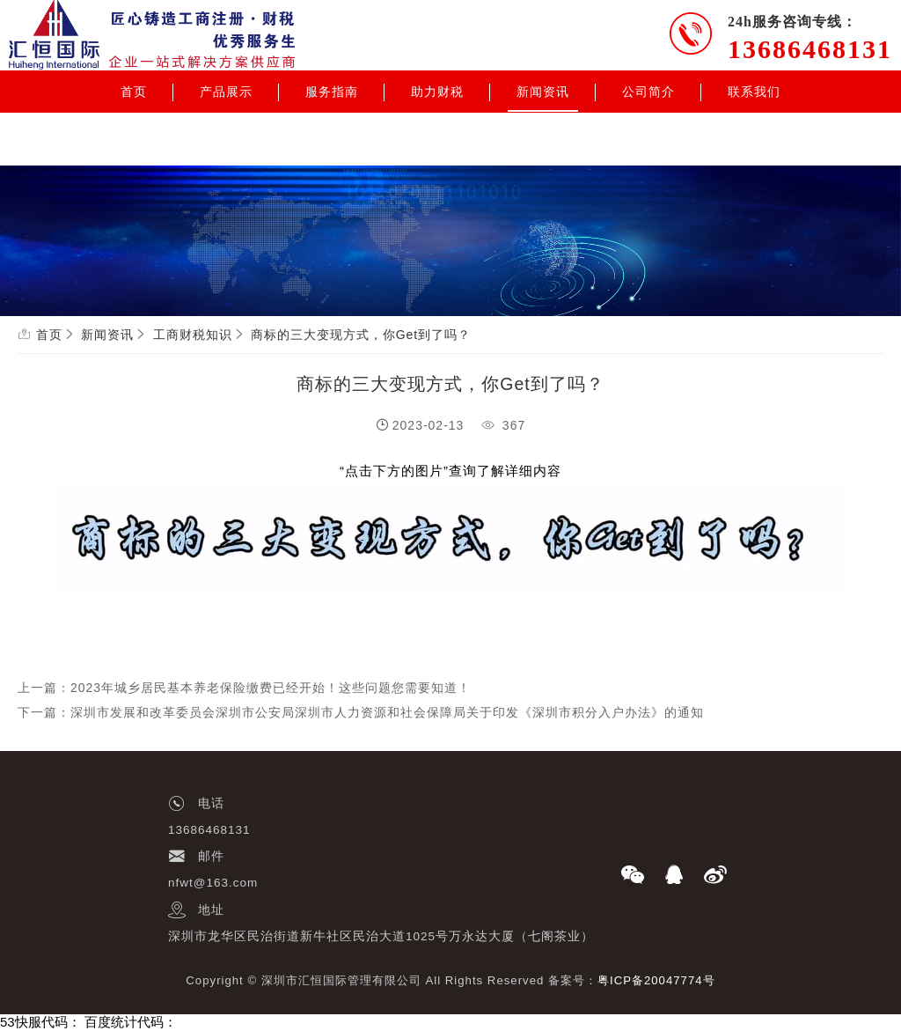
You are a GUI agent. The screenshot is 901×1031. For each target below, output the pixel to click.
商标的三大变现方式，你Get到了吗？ (361, 335)
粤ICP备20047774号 (656, 980)
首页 (134, 92)
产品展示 (226, 92)
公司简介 (648, 92)
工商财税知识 (192, 335)
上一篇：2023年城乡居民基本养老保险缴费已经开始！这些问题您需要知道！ (244, 688)
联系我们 (754, 92)
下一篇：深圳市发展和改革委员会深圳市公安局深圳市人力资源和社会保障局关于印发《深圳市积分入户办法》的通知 (361, 712)
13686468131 (810, 48)
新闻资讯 (542, 92)
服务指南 (331, 92)
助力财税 (437, 92)
